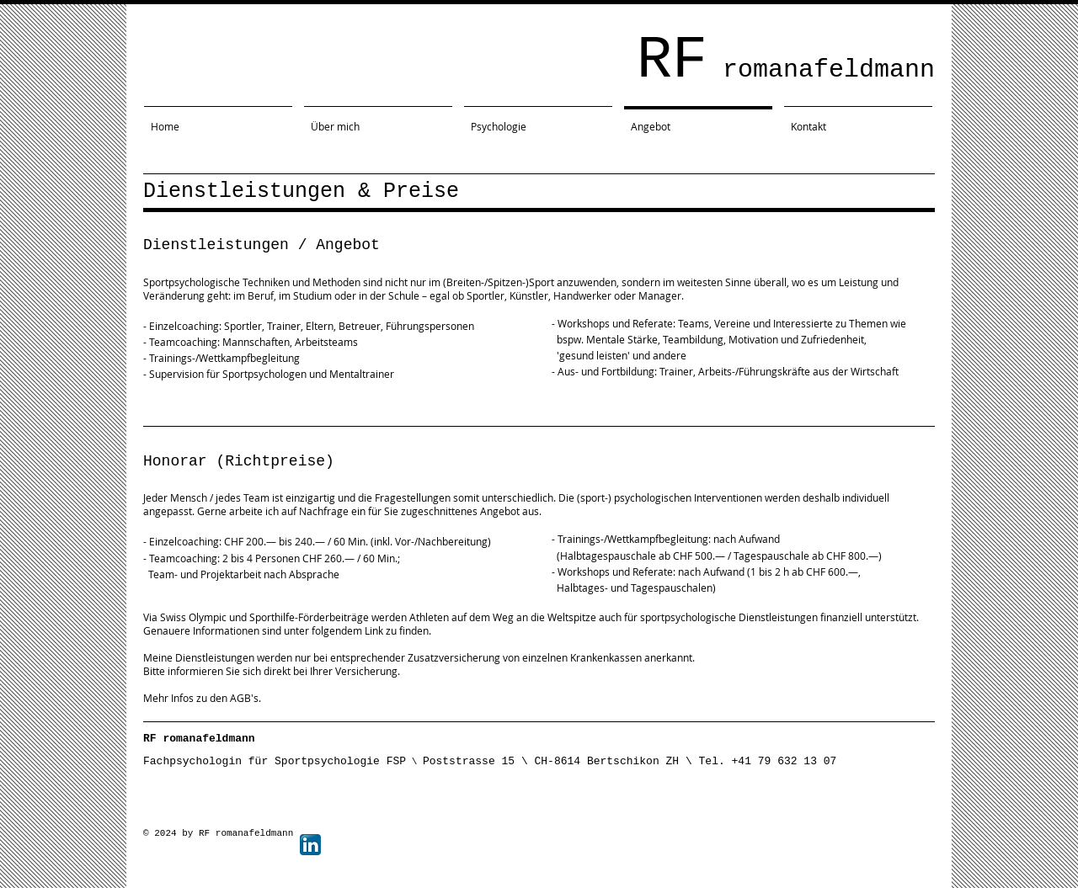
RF (786, 61)
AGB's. (244, 698)
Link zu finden (397, 630)
